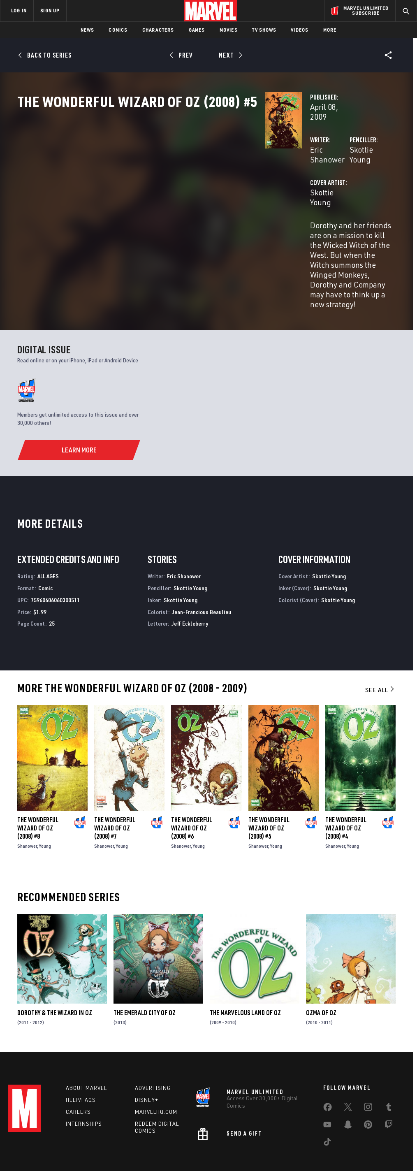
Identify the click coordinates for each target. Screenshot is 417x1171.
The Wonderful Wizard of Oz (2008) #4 (345, 782)
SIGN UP (49, 10)
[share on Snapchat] (348, 1084)
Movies (228, 30)
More (330, 30)
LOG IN (19, 10)
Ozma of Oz (321, 966)
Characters (158, 30)
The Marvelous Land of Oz (245, 966)
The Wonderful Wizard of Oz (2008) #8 (37, 782)
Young (45, 800)
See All (380, 644)
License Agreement (319, 1141)
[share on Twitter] (348, 1066)
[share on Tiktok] (327, 1101)
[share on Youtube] (327, 1084)
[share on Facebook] (327, 1066)
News (87, 30)
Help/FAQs (81, 1057)
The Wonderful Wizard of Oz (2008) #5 (269, 782)
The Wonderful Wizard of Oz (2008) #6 (191, 782)
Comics (118, 30)
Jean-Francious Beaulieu (201, 565)
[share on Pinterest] (368, 1084)
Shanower (27, 800)
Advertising (153, 1045)
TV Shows (264, 30)
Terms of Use (35, 1141)
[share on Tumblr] (389, 1066)
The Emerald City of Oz (145, 966)
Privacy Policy (73, 1141)
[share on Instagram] (368, 1066)
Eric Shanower (161, 176)
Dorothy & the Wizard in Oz (54, 966)
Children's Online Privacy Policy (255, 1141)
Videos (299, 30)
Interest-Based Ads (370, 1141)
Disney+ (146, 1057)
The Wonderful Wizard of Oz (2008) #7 (114, 782)
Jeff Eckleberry (189, 577)
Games (197, 30)
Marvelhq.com (156, 1069)
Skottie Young (286, 176)
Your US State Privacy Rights (127, 1141)
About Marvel (86, 1045)
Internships (84, 1081)
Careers (78, 1069)
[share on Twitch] (389, 1084)
